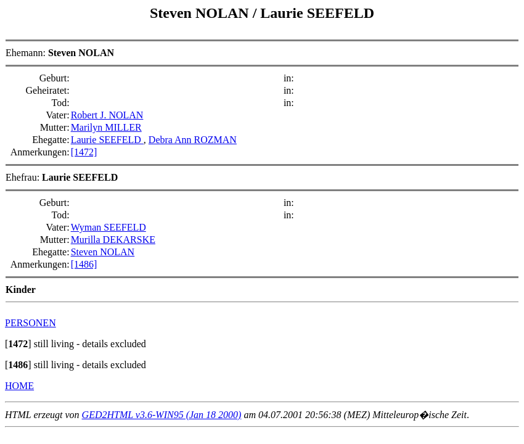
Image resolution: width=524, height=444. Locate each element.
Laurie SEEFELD (317, 13)
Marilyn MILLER (106, 127)
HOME (19, 385)
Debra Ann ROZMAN (193, 139)
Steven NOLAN (201, 13)
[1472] (84, 152)
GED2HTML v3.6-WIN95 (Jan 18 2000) (162, 414)
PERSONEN (30, 323)
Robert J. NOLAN (107, 115)
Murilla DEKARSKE (113, 239)
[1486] (84, 264)
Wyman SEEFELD (108, 227)
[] (18, 344)
